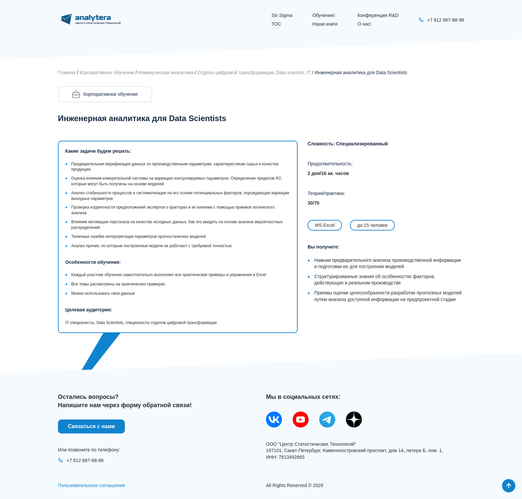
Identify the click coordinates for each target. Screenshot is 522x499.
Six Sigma (281, 15)
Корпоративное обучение (107, 72)
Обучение (323, 15)
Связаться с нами (91, 426)
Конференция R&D (378, 15)
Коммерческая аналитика (165, 72)
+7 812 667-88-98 (81, 460)
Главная (67, 72)
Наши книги (324, 24)
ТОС (276, 24)
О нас (365, 24)
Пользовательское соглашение (91, 485)
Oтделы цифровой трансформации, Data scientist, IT (254, 72)
